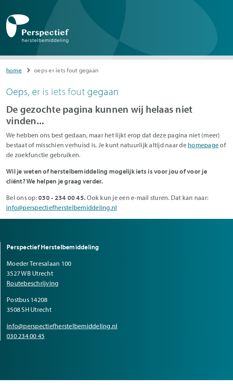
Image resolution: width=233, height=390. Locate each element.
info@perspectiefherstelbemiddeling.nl (61, 207)
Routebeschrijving (32, 283)
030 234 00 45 (25, 336)
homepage (203, 145)
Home (14, 70)
